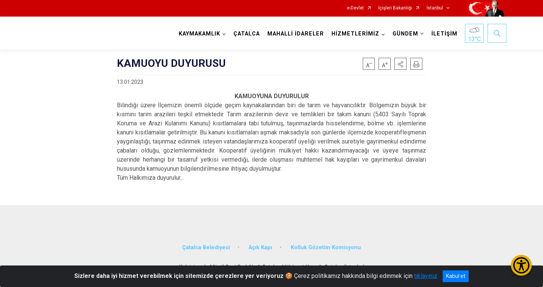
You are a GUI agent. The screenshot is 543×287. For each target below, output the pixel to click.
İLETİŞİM (444, 34)
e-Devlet (355, 8)
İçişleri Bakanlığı (395, 8)
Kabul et (455, 276)
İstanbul (434, 8)
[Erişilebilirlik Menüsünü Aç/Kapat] (521, 265)
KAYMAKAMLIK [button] (199, 34)
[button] (400, 64)
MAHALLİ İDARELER (295, 34)
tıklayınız (425, 275)
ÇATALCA (246, 34)
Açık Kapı (260, 247)
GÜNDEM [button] (405, 34)
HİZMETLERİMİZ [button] (355, 34)
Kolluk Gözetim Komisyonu (326, 247)
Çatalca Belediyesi (206, 247)
